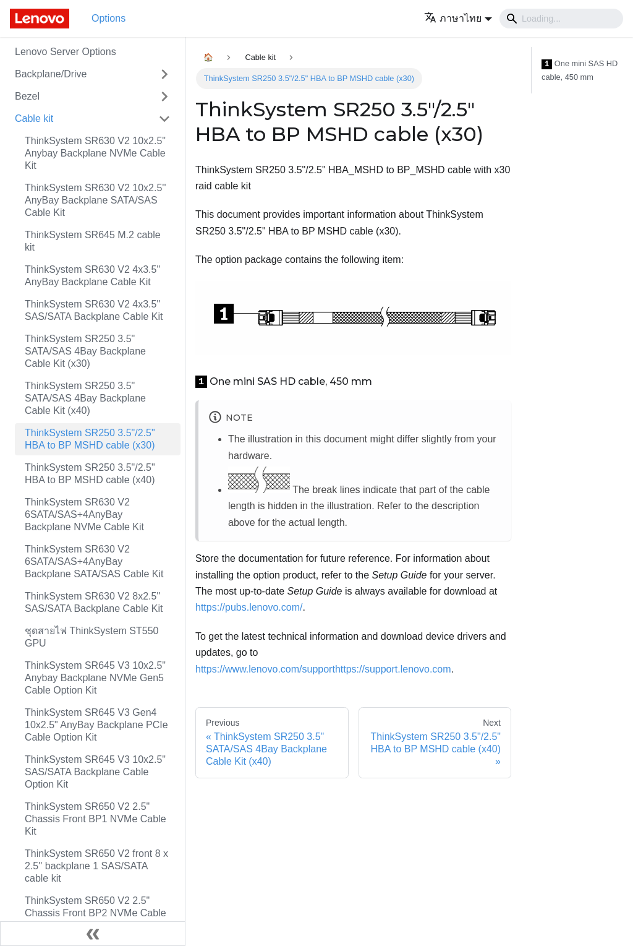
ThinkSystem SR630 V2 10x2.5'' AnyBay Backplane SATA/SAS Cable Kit (95, 200)
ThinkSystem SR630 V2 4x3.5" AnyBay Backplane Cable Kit (92, 275)
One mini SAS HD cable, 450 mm (580, 70)
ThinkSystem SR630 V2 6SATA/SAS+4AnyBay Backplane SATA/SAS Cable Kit (94, 561)
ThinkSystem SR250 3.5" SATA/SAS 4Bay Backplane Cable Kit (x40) (85, 398)
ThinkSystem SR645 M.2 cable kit (93, 241)
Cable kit (34, 118)
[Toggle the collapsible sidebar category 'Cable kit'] (164, 119)
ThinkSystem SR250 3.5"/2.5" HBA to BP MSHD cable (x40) (90, 473)
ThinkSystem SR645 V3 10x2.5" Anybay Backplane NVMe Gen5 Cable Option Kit (95, 677)
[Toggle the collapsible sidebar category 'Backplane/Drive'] (164, 74)
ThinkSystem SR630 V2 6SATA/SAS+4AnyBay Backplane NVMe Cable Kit (84, 514)
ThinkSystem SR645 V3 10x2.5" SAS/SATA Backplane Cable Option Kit (95, 771)
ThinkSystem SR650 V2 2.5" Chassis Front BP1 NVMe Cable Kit (95, 818)
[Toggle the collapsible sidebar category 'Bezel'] (164, 96)
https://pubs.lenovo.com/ (248, 607)
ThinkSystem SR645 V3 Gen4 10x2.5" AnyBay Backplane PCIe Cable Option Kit (96, 724)
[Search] (561, 18)
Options (108, 18)
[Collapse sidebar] (92, 933)
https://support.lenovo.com (393, 669)
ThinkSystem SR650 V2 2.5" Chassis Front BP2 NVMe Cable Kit (95, 913)
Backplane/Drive (51, 74)
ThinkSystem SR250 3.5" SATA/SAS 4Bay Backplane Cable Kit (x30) (85, 351)
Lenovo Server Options (65, 51)
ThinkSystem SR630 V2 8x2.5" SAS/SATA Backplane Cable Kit (94, 602)
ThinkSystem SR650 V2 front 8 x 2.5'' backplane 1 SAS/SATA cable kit (96, 866)
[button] (458, 18)
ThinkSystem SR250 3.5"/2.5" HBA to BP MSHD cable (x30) (90, 439)
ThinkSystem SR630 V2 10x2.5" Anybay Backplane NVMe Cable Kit (95, 153)
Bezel (27, 96)
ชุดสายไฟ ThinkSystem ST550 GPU (92, 637)
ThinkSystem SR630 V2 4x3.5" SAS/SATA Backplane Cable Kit (94, 310)
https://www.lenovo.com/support (265, 669)
